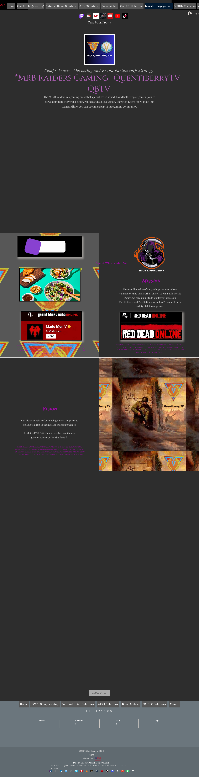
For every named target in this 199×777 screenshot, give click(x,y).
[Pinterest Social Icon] (102, 771)
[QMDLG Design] (99, 693)
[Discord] (112, 771)
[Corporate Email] (117, 771)
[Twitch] (81, 16)
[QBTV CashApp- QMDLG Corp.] (133, 771)
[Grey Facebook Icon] (55, 771)
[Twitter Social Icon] (66, 771)
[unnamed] (91, 771)
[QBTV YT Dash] (117, 16)
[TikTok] (125, 16)
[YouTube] (110, 16)
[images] (96, 16)
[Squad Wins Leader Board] (113, 263)
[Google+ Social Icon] (122, 771)
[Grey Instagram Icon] (71, 771)
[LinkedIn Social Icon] (61, 771)
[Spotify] (127, 771)
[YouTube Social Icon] (81, 771)
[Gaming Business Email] (89, 16)
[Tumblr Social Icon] (97, 771)
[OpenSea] (50, 771)
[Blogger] (86, 771)
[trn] (103, 16)
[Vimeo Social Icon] (76, 771)
